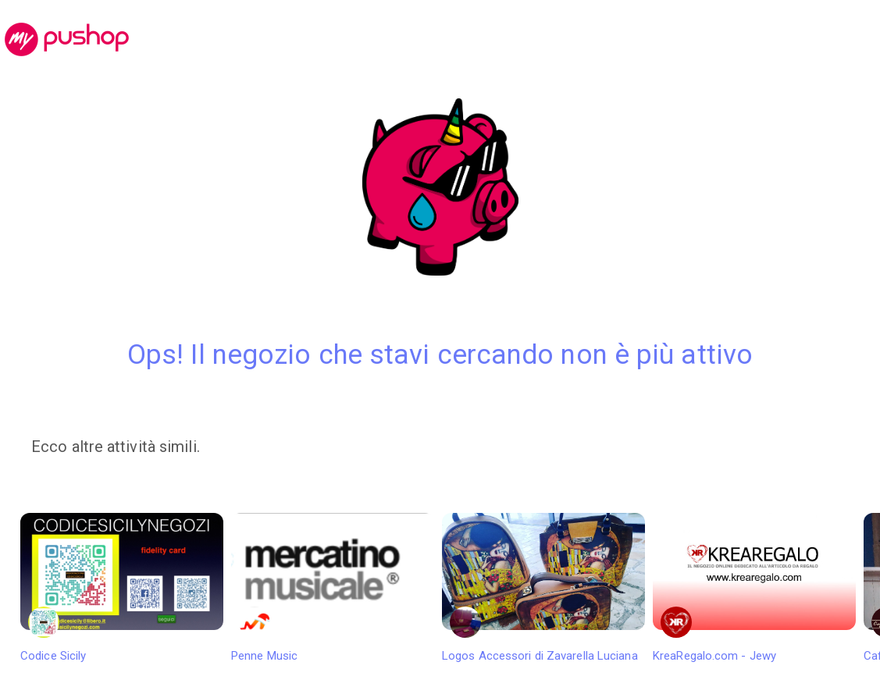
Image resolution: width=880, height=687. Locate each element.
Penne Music (332, 588)
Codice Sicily (121, 588)
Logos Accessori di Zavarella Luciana (543, 588)
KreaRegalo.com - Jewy (754, 588)
